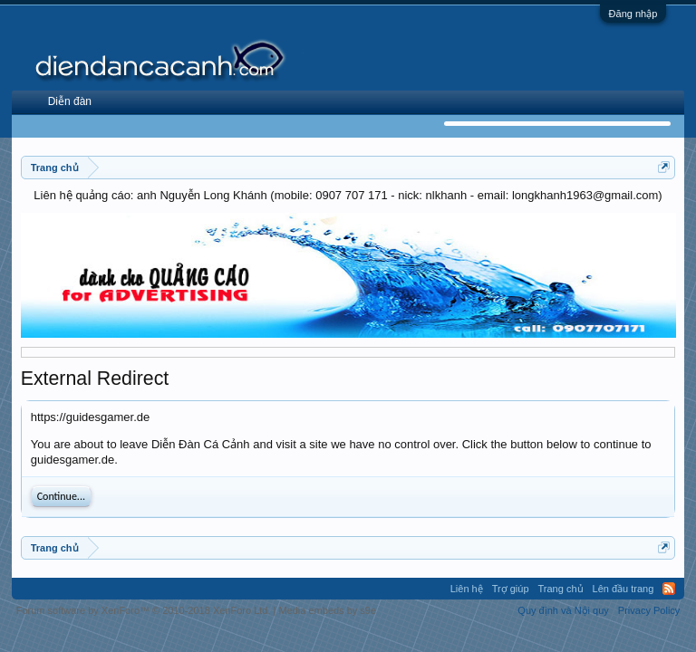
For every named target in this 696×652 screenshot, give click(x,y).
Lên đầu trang (623, 588)
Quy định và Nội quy (563, 610)
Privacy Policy (649, 610)
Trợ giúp (510, 588)
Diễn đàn (70, 101)
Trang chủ (561, 588)
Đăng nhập (633, 13)
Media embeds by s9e (327, 610)
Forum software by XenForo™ (143, 610)
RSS (668, 588)
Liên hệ (466, 588)
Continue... (61, 496)
